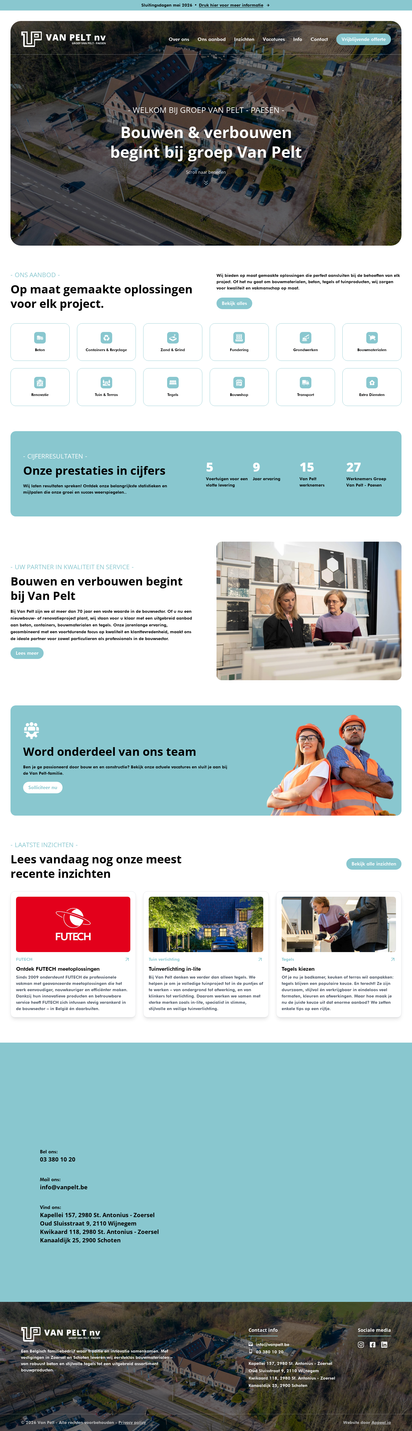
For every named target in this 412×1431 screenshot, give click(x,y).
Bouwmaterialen (372, 350)
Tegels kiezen (298, 969)
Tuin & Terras (106, 395)
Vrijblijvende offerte (364, 39)
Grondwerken (305, 350)
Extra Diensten (372, 395)
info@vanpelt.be (63, 1187)
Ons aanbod (212, 39)
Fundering (239, 350)
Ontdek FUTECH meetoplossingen (58, 969)
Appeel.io (381, 1422)
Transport (305, 395)
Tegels (172, 395)
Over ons (179, 39)
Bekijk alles (234, 303)
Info (297, 39)
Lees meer (27, 653)
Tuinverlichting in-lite (175, 969)
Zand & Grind (173, 350)
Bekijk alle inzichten (374, 864)
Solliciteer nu (42, 787)
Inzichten (244, 39)
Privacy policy (132, 1422)
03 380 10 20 (57, 1159)
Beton (40, 350)
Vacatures (274, 39)
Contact (319, 39)
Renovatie (40, 395)
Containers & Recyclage (106, 350)
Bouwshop (239, 395)
